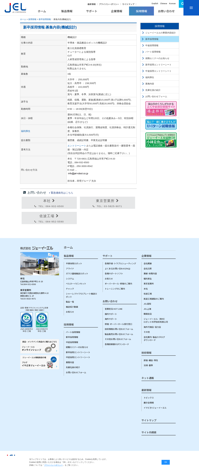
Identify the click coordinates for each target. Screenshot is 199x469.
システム (70, 278)
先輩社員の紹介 (153, 90)
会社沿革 (148, 268)
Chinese (163, 3)
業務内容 (149, 83)
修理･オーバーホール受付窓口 (118, 324)
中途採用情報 (151, 45)
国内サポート (111, 313)
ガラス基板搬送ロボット (77, 273)
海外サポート (111, 318)
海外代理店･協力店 (152, 326)
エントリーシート (76, 145)
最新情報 (92, 4)
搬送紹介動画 (72, 306)
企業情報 (116, 11)
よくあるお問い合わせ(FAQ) (117, 268)
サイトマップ (128, 4)
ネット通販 (147, 378)
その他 (147, 331)
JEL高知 (147, 303)
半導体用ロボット (74, 263)
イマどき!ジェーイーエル (155, 407)
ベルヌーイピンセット (76, 283)
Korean (172, 3)
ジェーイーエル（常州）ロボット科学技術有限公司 (156, 320)
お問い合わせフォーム (156, 96)
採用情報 (141, 11)
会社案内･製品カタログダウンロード (154, 339)
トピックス (149, 397)
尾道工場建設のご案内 (154, 298)
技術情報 (146, 352)
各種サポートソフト (114, 273)
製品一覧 (70, 301)
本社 (146, 288)
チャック (70, 288)
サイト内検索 (148, 432)
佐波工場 (148, 293)
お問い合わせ (166, 11)
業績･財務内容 (150, 273)
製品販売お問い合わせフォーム (119, 334)
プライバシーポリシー (109, 4)
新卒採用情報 (45, 19)
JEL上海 (147, 308)
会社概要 (148, 263)
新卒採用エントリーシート (158, 64)
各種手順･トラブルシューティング (120, 263)
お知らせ (70, 311)
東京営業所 (149, 283)
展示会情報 (149, 402)
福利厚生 (25, 131)
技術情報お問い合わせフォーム (119, 328)
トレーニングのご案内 (115, 288)
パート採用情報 (153, 52)
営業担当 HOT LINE (114, 308)
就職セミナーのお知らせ (157, 58)
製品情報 (66, 11)
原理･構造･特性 (151, 360)
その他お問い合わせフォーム (118, 339)
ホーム (42, 11)
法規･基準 (148, 365)
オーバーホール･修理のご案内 (118, 283)
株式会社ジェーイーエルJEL (15, 7)
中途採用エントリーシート (158, 71)
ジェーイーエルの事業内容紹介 (160, 32)
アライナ (70, 268)
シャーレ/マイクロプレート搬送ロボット (81, 295)
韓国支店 (148, 313)
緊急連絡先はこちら (62, 192)
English (155, 3)
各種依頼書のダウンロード (117, 344)
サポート (91, 11)
